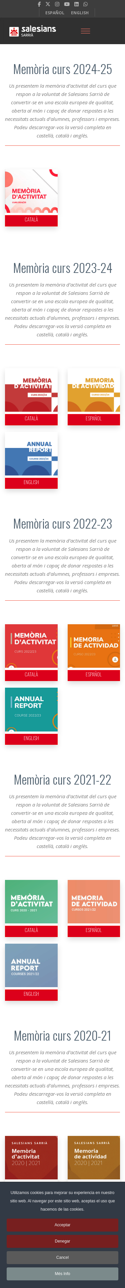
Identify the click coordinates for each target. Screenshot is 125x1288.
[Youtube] (67, 4)
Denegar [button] (62, 1244)
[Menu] (85, 31)
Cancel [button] (62, 1260)
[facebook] (39, 4)
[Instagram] (57, 4)
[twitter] (47, 4)
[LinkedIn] (76, 4)
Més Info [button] (62, 1277)
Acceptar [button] (62, 1228)
